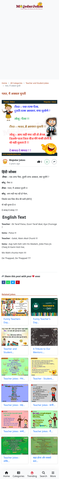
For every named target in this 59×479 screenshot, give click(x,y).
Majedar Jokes (17, 160)
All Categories (16, 83)
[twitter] (13, 282)
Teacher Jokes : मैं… (43, 431)
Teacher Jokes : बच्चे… (14, 431)
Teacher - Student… (43, 378)
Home (4, 83)
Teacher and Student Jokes (37, 83)
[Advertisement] (29, 43)
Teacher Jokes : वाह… (14, 405)
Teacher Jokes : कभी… (44, 405)
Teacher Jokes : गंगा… (14, 378)
